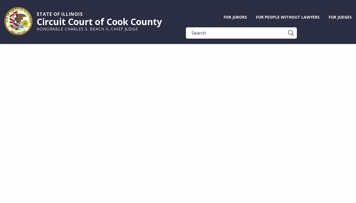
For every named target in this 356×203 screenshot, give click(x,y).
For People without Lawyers (288, 17)
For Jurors (235, 17)
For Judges (340, 17)
